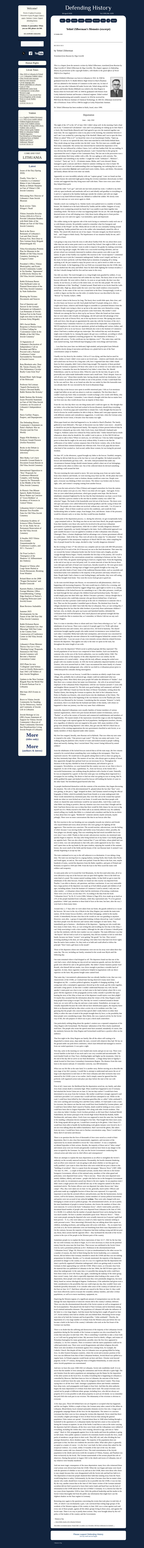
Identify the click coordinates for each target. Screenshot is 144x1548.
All (108, 20)
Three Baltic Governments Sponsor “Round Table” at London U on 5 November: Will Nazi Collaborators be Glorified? (84, 1525)
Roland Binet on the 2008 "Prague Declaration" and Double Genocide (30, 581)
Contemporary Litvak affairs (30, 91)
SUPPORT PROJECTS (26, 144)
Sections (74, 20)
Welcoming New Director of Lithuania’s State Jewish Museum (31, 198)
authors (32, 13)
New (68, 20)
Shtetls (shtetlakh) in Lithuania (30, 85)
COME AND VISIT (32, 153)
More (32, 736)
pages (36, 15)
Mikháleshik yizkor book (28, 89)
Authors (81, 20)
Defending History (88, 8)
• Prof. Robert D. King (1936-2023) (31, 126)
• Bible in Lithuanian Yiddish (29, 132)
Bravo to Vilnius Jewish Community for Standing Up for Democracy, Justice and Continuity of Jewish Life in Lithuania (31, 704)
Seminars (29, 18)
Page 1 (62, 20)
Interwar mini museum (28, 80)
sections (38, 13)
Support (114, 20)
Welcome (32, 8)
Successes (96, 20)
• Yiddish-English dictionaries (29, 122)
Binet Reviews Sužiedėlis (30, 606)
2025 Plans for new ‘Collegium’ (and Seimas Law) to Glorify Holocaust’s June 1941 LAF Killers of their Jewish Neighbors (31, 669)
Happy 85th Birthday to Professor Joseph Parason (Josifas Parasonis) (30, 440)
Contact (35, 18)
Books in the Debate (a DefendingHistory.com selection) (29, 450)
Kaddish (23, 101)
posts (30, 15)
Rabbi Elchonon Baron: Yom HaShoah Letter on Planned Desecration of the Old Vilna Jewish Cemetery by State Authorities (31, 286)
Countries (88, 20)
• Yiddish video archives (27, 128)
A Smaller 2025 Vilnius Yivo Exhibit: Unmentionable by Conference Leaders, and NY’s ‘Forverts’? (30, 543)
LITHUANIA (32, 157)
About (103, 20)
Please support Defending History (88, 1534)
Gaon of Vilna (25, 87)
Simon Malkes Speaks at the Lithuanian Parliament (67, 1522)
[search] (30, 44)
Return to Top (59, 1519)
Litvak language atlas (27, 82)
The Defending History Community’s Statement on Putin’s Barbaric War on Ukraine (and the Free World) (31, 427)
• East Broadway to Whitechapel (30, 136)
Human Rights (32, 63)
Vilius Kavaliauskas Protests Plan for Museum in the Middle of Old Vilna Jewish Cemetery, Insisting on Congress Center (31, 254)
